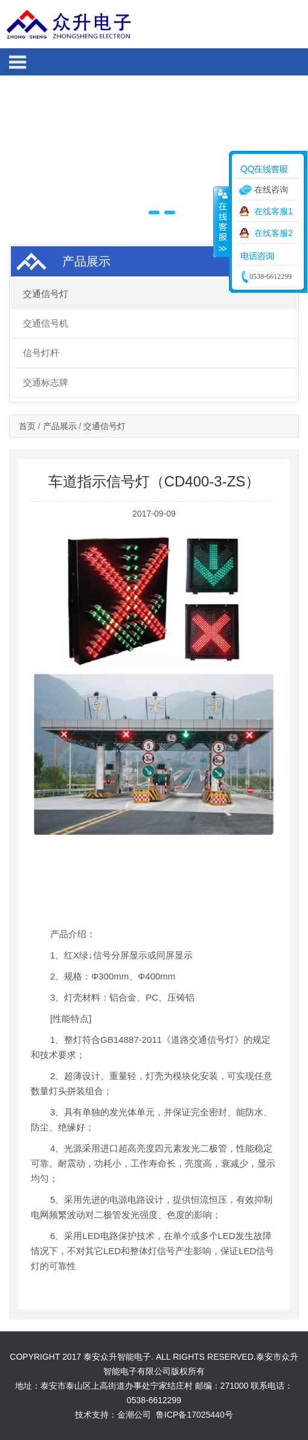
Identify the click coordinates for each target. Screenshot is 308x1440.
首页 (27, 426)
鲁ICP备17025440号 (194, 1414)
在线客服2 (273, 233)
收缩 (221, 221)
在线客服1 (273, 211)
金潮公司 (135, 1414)
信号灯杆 (41, 353)
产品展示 (60, 426)
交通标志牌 (45, 382)
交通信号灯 (45, 293)
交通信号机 (45, 323)
